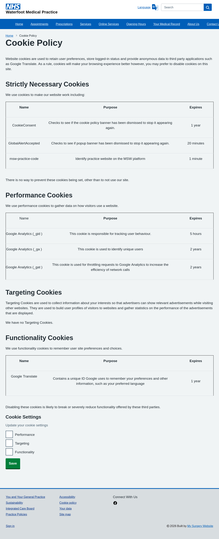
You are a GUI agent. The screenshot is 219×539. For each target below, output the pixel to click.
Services (85, 24)
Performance (25, 434)
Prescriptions (64, 24)
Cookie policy (68, 502)
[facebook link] (115, 503)
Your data (65, 508)
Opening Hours (136, 24)
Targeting (22, 443)
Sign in (10, 525)
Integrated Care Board (20, 508)
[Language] (148, 7)
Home (19, 24)
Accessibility (67, 496)
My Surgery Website (200, 525)
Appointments (39, 24)
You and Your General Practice (25, 496)
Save (13, 463)
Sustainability (14, 502)
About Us (193, 24)
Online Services (109, 24)
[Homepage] (71, 9)
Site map (65, 514)
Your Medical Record (166, 24)
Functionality (24, 452)
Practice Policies (16, 514)
